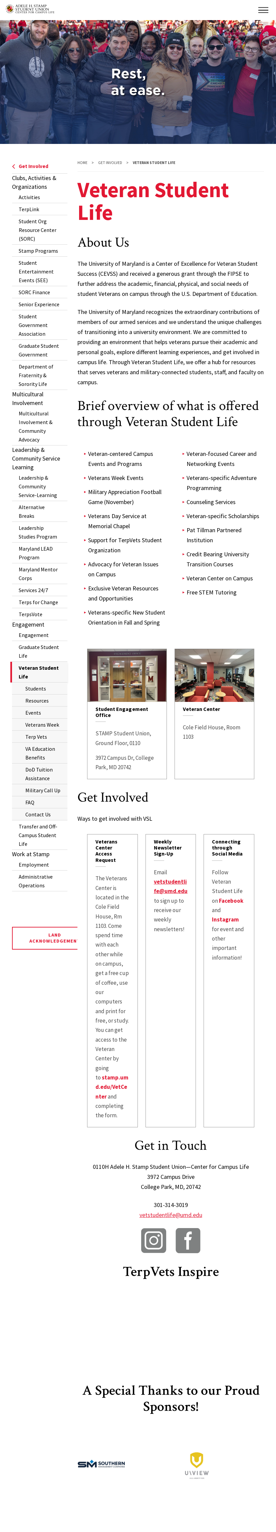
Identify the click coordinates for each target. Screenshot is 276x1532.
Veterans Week (42, 724)
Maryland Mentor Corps (38, 573)
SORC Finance (34, 292)
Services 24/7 (33, 590)
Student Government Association (33, 325)
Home (82, 162)
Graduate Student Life (39, 651)
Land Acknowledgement (54, 938)
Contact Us (38, 814)
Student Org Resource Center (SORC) (37, 230)
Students (35, 688)
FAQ (29, 802)
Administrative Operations (36, 881)
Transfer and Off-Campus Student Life (38, 835)
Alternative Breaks (32, 511)
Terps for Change (38, 602)
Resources (37, 700)
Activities (29, 197)
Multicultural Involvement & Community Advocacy (35, 426)
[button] (263, 10)
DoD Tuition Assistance (39, 774)
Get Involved (30, 166)
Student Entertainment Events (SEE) (36, 271)
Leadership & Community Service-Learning (38, 486)
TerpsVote (30, 614)
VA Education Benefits (40, 753)
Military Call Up (42, 790)
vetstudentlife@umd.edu (171, 1215)
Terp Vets (36, 736)
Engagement (34, 635)
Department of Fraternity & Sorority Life (36, 375)
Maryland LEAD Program (36, 553)
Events (33, 712)
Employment (34, 864)
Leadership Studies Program (38, 532)
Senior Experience (39, 304)
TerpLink (29, 209)
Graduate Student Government (39, 350)
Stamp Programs (38, 250)
